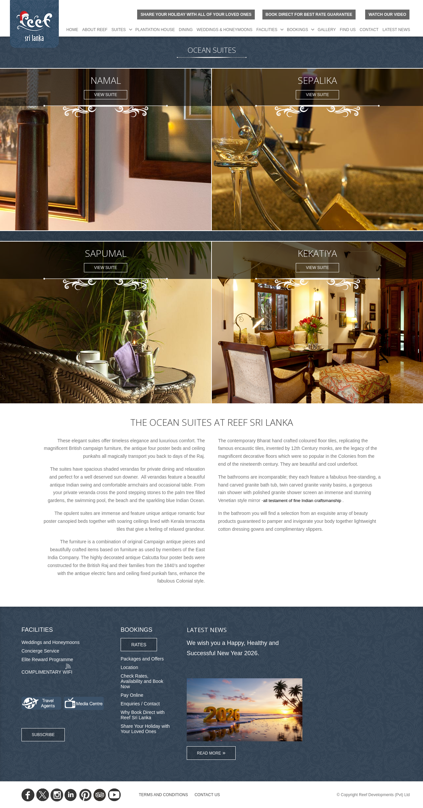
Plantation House (155, 29)
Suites (118, 29)
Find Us (348, 29)
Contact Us (207, 794)
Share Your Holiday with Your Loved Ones (145, 729)
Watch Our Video (387, 14)
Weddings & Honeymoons (224, 29)
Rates (138, 644)
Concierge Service (40, 651)
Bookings (297, 29)
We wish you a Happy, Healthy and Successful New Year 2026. (233, 648)
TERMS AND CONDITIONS (163, 794)
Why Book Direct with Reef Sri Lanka (143, 715)
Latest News (396, 29)
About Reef (94, 29)
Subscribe (43, 734)
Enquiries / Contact (140, 703)
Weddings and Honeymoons (50, 642)
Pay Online (132, 695)
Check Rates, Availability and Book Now (142, 681)
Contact (369, 29)
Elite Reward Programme (47, 659)
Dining (186, 29)
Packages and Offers (142, 658)
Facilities (266, 29)
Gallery (327, 29)
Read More (209, 753)
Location (129, 667)
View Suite (105, 94)
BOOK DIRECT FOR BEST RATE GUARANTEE (309, 14)
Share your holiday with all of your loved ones (195, 14)
